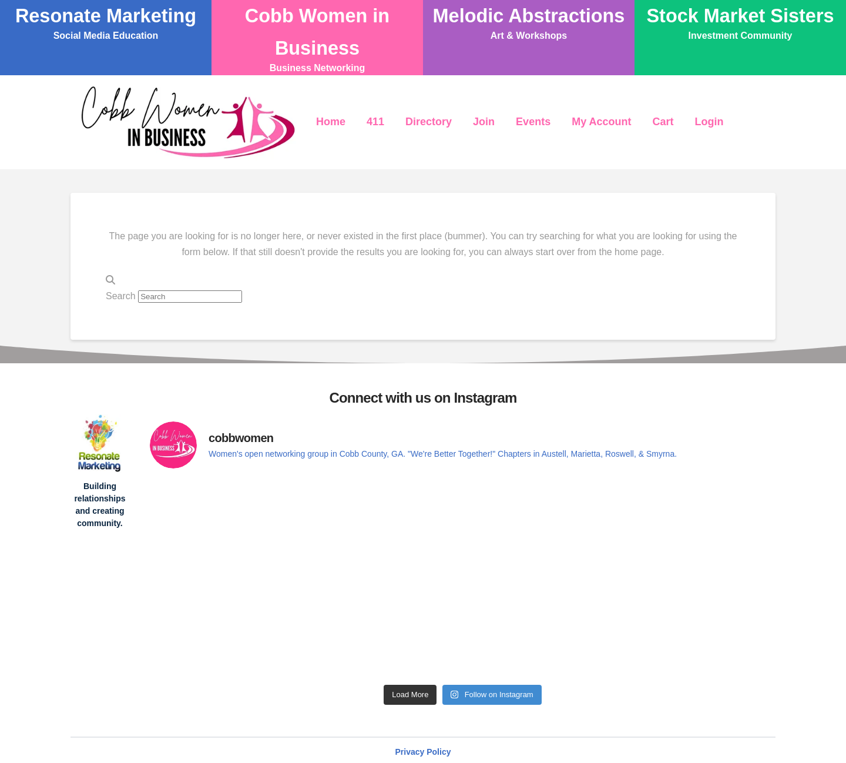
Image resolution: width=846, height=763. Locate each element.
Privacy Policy (423, 752)
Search (121, 296)
